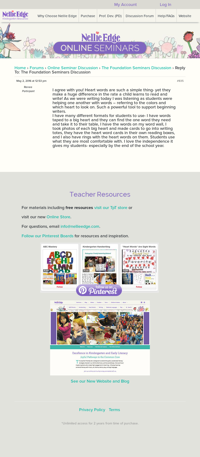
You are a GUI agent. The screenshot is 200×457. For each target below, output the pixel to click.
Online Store (58, 216)
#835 (180, 81)
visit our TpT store (110, 207)
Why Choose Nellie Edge (57, 16)
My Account (125, 4)
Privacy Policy (92, 409)
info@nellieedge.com (80, 226)
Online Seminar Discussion (73, 67)
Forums (37, 67)
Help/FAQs (166, 16)
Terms (114, 409)
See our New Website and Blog (100, 381)
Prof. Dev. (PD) (110, 16)
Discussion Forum (140, 16)
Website (185, 16)
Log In (165, 4)
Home (20, 67)
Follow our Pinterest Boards (47, 235)
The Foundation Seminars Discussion (136, 67)
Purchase (88, 16)
